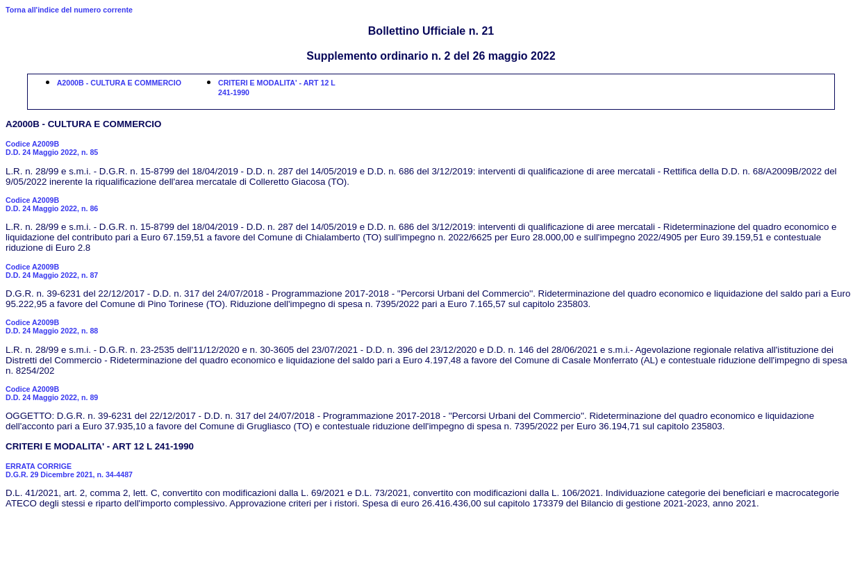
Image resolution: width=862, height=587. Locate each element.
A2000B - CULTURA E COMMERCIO (119, 82)
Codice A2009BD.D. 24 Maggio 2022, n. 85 (52, 148)
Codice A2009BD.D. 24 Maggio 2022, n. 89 (52, 393)
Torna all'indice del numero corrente (69, 10)
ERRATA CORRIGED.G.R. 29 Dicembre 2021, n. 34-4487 (69, 470)
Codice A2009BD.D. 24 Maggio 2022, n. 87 (52, 271)
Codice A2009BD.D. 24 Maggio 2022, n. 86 (52, 204)
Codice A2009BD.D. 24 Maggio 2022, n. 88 (52, 326)
